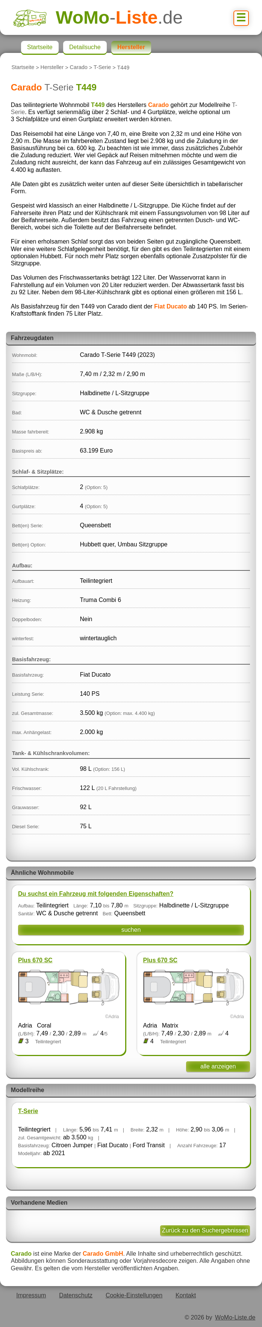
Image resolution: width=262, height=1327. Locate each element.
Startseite (22, 68)
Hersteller (52, 68)
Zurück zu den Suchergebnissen (205, 1230)
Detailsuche (85, 47)
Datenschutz (75, 1295)
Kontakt (186, 1295)
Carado (79, 68)
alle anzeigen (218, 1066)
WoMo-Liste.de (235, 1317)
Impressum (31, 1295)
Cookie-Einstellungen (134, 1295)
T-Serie (102, 68)
